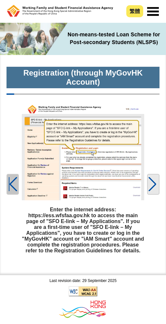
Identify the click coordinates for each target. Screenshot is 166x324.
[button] (153, 184)
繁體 (135, 11)
